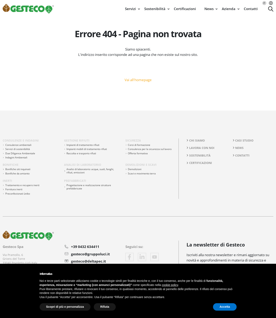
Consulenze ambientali (18, 144)
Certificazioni (185, 8)
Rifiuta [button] (104, 306)
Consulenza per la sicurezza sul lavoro (150, 149)
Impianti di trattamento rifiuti (82, 144)
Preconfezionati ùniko (17, 193)
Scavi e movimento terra (142, 173)
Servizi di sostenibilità (17, 149)
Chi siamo (197, 140)
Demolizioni (134, 169)
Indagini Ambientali (16, 157)
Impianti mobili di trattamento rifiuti (86, 149)
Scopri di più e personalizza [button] (65, 306)
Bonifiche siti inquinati (17, 169)
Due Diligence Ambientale (20, 153)
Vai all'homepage (138, 79)
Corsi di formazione (139, 144)
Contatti (251, 8)
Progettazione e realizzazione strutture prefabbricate (88, 187)
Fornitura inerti (13, 189)
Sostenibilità (200, 155)
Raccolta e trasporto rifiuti (81, 153)
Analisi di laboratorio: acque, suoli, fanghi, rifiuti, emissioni (90, 171)
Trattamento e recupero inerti (22, 185)
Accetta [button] (225, 306)
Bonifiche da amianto (17, 173)
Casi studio (244, 140)
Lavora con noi (201, 148)
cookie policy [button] (170, 285)
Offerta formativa (138, 153)
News (239, 148)
